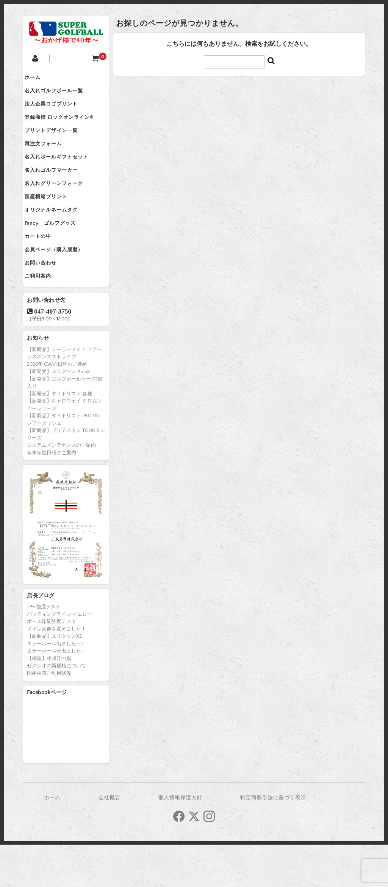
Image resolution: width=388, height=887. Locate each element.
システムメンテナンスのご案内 (61, 487)
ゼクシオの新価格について (56, 708)
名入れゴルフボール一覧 (60, 94)
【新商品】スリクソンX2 (54, 678)
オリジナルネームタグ (57, 237)
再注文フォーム (49, 158)
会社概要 (109, 840)
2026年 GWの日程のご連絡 (57, 406)
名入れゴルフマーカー (57, 190)
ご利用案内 (44, 317)
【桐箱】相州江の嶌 (49, 701)
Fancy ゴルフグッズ (56, 253)
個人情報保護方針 (180, 840)
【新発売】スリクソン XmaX (58, 413)
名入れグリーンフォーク (60, 205)
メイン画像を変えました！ (56, 671)
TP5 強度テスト (44, 649)
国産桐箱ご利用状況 (49, 715)
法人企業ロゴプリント (57, 110)
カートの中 (44, 269)
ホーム (39, 78)
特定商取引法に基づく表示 (273, 840)
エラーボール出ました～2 (55, 686)
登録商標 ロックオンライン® (65, 126)
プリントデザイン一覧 (57, 142)
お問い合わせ (47, 301)
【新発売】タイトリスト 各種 (59, 436)
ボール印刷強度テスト (51, 663)
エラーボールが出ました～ (56, 693)
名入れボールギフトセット (62, 174)
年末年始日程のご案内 (51, 495)
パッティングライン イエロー (59, 656)
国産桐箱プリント (52, 221)
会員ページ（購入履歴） (60, 285)
